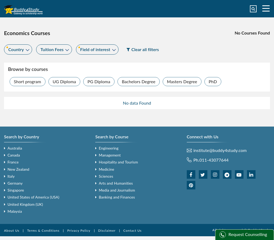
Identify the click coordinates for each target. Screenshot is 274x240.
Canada (13, 155)
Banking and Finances (117, 197)
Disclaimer (107, 230)
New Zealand (18, 169)
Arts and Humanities (116, 183)
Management (110, 155)
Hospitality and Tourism (118, 162)
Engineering (109, 148)
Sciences (106, 176)
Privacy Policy (78, 230)
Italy (11, 176)
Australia (14, 148)
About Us (11, 230)
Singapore (15, 190)
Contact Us (132, 230)
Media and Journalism (117, 190)
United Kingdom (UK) (25, 204)
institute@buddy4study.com (220, 150)
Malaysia (14, 211)
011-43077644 (214, 159)
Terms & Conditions (43, 230)
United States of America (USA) (33, 197)
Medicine (106, 169)
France (13, 162)
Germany (15, 183)
